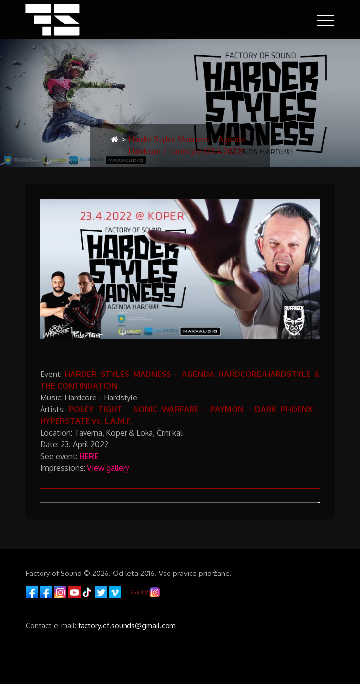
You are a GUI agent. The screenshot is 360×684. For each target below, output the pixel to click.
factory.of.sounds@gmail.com (127, 625)
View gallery (108, 468)
